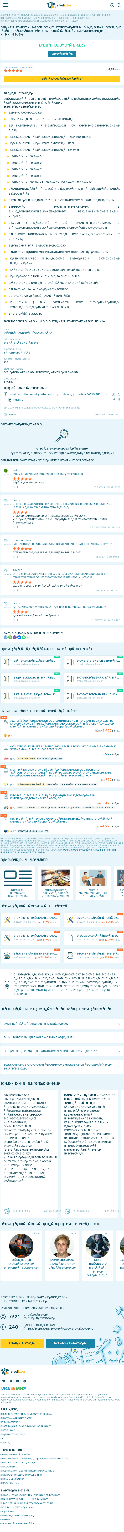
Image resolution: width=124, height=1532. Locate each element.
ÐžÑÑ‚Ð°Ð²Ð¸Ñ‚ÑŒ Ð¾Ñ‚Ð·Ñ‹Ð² (62, 78)
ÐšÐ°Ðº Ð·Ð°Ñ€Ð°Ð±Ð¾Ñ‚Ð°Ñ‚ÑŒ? (17, 1523)
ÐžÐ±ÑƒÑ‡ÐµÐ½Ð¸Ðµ (22, 1343)
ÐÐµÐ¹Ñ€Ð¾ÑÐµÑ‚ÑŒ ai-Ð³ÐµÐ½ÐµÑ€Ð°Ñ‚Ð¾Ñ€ (26, 1503)
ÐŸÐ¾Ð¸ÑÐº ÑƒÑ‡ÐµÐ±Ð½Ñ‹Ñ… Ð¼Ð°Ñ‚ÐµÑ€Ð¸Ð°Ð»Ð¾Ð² (30, 1495)
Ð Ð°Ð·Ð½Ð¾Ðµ (8, 1430)
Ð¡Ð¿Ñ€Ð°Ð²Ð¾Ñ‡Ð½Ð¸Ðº (13, 1434)
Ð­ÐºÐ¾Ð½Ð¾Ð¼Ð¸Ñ (11, 1422)
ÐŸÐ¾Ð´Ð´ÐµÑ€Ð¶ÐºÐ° (12, 1479)
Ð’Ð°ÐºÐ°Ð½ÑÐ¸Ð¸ (10, 1483)
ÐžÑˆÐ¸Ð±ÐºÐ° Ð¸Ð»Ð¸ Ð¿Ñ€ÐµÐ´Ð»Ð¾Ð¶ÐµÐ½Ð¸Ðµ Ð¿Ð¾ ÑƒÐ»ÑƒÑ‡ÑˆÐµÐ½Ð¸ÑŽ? (42, 408)
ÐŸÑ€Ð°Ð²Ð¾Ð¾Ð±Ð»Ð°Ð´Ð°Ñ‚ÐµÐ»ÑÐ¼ (21, 1475)
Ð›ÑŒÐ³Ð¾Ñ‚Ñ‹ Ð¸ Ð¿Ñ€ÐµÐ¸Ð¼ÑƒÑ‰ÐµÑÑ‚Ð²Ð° (25, 1426)
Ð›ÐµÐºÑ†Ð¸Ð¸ (7, 1511)
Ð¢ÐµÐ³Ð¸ (5, 1442)
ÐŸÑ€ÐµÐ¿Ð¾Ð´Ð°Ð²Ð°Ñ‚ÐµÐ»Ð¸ (17, 1515)
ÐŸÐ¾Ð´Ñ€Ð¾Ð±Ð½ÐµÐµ (70, 1343)
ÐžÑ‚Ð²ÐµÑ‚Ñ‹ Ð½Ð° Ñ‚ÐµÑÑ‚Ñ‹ (16, 1507)
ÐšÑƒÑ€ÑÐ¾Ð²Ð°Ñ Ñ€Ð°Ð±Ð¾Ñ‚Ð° (28, 332)
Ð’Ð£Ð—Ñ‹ (5, 1519)
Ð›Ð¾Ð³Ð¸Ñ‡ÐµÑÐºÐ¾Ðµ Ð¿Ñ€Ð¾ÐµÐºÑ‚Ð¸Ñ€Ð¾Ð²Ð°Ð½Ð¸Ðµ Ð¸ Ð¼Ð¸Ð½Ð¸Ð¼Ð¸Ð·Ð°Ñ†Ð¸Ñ (63, 544)
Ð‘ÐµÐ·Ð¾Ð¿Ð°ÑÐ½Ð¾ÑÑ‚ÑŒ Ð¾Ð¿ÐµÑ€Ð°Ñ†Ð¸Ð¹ (27, 1471)
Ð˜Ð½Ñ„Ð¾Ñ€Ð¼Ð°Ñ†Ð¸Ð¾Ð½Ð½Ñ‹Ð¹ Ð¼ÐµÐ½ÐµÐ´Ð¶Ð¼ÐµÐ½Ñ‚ (48, 474)
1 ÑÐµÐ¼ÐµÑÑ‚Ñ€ (17, 352)
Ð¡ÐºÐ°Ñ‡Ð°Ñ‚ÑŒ (62, 53)
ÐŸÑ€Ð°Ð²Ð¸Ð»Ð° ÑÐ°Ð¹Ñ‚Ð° (15, 1454)
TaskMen (10, 414)
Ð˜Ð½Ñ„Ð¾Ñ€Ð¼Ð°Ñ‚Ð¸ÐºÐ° (22, 342)
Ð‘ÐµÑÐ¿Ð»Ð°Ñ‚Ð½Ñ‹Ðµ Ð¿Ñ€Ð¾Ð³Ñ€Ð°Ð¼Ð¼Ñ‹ (26, 1414)
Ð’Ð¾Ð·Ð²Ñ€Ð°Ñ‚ (9, 1467)
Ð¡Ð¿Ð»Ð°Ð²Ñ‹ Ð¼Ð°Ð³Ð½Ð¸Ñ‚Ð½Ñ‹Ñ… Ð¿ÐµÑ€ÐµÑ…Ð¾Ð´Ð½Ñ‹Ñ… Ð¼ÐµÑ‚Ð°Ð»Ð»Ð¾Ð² (59, 607)
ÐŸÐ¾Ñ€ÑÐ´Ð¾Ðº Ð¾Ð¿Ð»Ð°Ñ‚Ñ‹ (18, 1462)
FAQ (2, 1438)
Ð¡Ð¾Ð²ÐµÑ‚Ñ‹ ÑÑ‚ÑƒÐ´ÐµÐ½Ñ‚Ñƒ (18, 1418)
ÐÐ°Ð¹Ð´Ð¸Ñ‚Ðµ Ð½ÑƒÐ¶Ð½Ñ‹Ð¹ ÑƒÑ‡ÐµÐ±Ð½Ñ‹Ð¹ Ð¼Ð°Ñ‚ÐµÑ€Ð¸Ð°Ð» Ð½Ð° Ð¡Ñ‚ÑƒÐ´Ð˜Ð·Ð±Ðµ (66, 990)
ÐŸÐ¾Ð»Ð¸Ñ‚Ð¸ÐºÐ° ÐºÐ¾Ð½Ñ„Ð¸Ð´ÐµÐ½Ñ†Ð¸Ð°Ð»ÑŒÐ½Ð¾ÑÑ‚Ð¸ (34, 1458)
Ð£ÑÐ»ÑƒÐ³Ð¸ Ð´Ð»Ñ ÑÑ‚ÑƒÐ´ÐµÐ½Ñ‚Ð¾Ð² (24, 1499)
